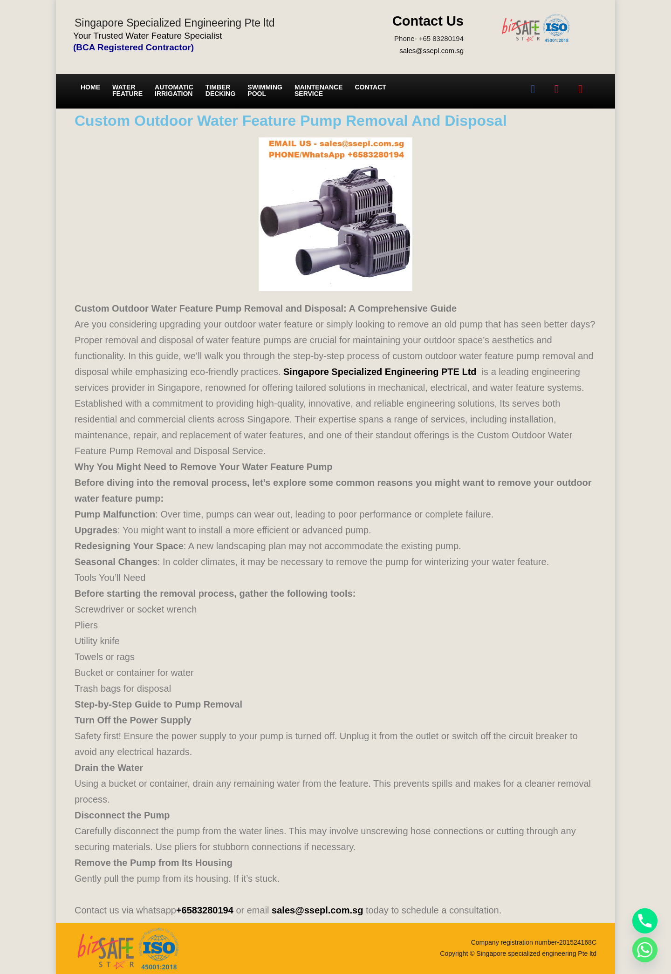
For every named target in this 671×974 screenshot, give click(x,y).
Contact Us (428, 21)
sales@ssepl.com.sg (431, 50)
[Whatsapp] (644, 949)
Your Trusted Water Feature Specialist (147, 36)
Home (90, 87)
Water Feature (127, 90)
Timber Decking (220, 90)
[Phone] (644, 920)
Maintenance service (318, 90)
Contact (370, 87)
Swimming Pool (264, 90)
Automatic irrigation (174, 90)
